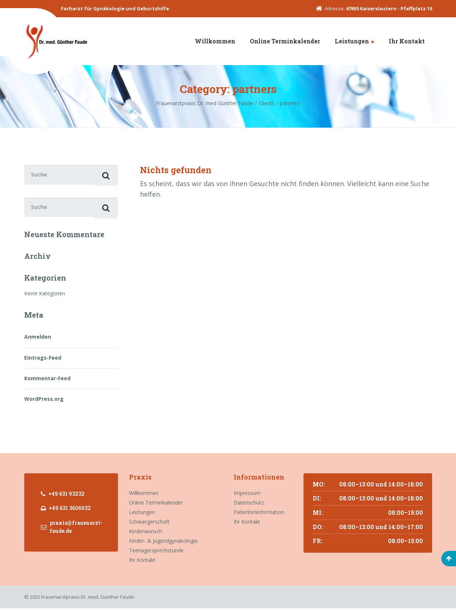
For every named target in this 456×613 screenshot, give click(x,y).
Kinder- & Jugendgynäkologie (163, 545)
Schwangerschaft (149, 526)
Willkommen (215, 41)
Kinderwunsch (145, 536)
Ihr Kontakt (407, 41)
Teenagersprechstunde (156, 555)
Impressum (247, 498)
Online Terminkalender (285, 41)
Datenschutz (249, 507)
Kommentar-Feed (47, 382)
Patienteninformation (259, 517)
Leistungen (352, 41)
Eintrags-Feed (42, 362)
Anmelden (37, 341)
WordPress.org (44, 403)
